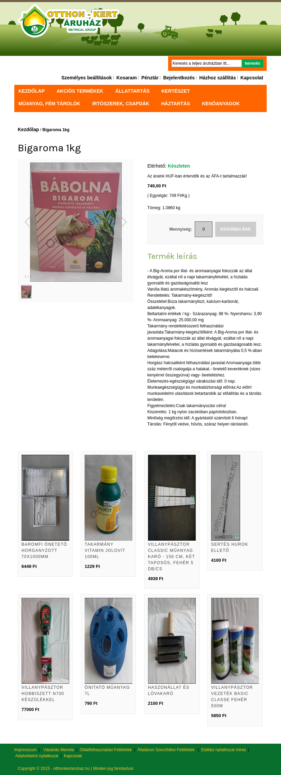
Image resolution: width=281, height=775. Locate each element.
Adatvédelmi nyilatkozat (36, 756)
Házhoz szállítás (217, 77)
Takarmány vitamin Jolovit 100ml (105, 550)
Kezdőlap (31, 91)
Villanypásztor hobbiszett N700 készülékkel (42, 693)
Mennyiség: (180, 229)
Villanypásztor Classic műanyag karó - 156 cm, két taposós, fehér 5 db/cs (171, 556)
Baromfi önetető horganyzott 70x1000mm (44, 550)
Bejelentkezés (179, 77)
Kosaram (126, 77)
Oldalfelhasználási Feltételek (106, 749)
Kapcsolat (251, 77)
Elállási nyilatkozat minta (223, 749)
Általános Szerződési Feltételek (165, 749)
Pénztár (150, 77)
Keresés (252, 63)
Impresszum (25, 749)
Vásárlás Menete (58, 749)
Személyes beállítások (86, 77)
